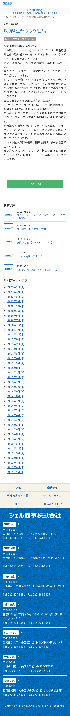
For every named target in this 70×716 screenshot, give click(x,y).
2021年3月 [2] (15, 296)
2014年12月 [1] (16, 387)
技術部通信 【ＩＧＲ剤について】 (35, 242)
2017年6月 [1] (15, 348)
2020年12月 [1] (16, 306)
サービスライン (52, 495)
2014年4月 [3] (15, 415)
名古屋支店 (10, 633)
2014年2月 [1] (15, 424)
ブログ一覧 (19, 16)
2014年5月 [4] (15, 410)
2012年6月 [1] (15, 467)
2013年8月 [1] (15, 434)
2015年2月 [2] (15, 377)
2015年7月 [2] (15, 372)
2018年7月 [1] (15, 330)
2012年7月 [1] (15, 462)
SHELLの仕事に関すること (19, 39)
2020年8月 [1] (15, 315)
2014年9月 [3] (15, 391)
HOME (17, 487)
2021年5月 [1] (15, 287)
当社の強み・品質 (17, 495)
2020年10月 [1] (16, 311)
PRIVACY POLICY (53, 504)
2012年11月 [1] (16, 448)
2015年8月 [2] (15, 367)
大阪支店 (9, 657)
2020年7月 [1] (15, 320)
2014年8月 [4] (15, 396)
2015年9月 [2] (15, 363)
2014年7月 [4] (15, 401)
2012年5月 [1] (15, 472)
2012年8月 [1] (15, 458)
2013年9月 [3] (15, 429)
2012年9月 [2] (15, 453)
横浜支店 (9, 604)
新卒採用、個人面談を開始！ (32, 229)
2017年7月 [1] (15, 344)
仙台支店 (9, 576)
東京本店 (9, 548)
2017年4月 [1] (15, 358)
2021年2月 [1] (15, 301)
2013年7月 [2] (15, 439)
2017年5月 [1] (15, 353)
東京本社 (9, 524)
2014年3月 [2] (15, 420)
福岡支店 (9, 681)
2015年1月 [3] (15, 382)
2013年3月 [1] (15, 443)
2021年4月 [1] (15, 292)
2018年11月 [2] (16, 325)
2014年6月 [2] (15, 405)
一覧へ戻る (35, 184)
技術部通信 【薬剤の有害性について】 (37, 269)
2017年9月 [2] (15, 339)
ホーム (4, 16)
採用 (17, 504)
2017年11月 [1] (16, 334)
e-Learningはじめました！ (31, 256)
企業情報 (52, 487)
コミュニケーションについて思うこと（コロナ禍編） (41, 216)
